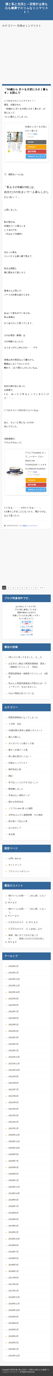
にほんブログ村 (26, 626)
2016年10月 (14, 1310)
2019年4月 (13, 1225)
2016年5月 (13, 1329)
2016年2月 (13, 1342)
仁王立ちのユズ (16, 922)
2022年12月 (14, 979)
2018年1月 (13, 1271)
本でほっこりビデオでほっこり (23, 782)
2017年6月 (13, 1277)
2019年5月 (13, 1219)
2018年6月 (13, 1258)
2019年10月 (14, 1193)
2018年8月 (13, 1245)
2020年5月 (13, 1174)
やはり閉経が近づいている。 (22, 693)
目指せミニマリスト (30, 526)
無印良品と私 (14, 769)
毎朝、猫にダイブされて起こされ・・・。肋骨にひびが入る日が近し (26, 937)
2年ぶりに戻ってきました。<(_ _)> (25, 657)
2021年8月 (13, 1083)
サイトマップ (14, 865)
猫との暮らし (14, 737)
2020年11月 (14, 1141)
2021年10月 (14, 1070)
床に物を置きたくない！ (20, 756)
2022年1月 (13, 1050)
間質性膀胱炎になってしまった (23, 717)
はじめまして (14, 827)
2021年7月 (13, 1089)
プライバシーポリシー (19, 871)
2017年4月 (13, 1284)
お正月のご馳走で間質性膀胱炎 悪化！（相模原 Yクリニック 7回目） (27, 665)
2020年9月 (13, 1154)
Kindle (31, 142)
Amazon (31, 147)
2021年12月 (14, 1057)
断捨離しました (15, 789)
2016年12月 (14, 1297)
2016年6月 (13, 1323)
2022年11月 (14, 985)
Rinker (35, 134)
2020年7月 (13, 1161)
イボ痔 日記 (14, 724)
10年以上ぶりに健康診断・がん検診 (25, 815)
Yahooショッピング (37, 156)
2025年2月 (13, 966)
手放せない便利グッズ (19, 795)
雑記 (10, 776)
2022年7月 (13, 1011)
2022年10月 (14, 992)
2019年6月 (13, 1213)
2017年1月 (13, 1290)
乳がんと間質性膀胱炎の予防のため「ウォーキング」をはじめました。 (27, 685)
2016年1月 (13, 1349)
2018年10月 (14, 1239)
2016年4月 (13, 1336)
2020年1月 (13, 1180)
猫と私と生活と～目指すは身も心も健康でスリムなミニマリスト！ (26, 7)
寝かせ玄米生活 (15, 802)
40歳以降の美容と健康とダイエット (25, 730)
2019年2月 (13, 1232)
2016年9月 (13, 1316)
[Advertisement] (26, 55)
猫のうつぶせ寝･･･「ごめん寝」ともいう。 (27, 897)
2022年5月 (13, 1024)
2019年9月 (13, 1200)
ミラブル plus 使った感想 (20, 808)
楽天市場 (32, 152)
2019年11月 (14, 1187)
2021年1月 (13, 1128)
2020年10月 (14, 1148)
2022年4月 (13, 1031)
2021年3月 (13, 1115)
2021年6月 (13, 1096)
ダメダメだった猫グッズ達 (21, 743)
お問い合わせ (14, 858)
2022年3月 (13, 1037)
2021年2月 (13, 1122)
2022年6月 (13, 1018)
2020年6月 (13, 1167)
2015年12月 (14, 1355)
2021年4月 (13, 1109)
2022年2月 (13, 1044)
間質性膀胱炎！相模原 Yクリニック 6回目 (28, 675)
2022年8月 (13, 1005)
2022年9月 (13, 998)
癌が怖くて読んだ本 (18, 821)
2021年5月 (13, 1102)
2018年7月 (13, 1251)
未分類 (11, 834)
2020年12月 (14, 1135)
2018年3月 (13, 1264)
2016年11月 (14, 1303)
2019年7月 (13, 1206)
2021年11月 (14, 1063)
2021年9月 (13, 1076)
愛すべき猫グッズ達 (18, 750)
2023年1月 (13, 972)
